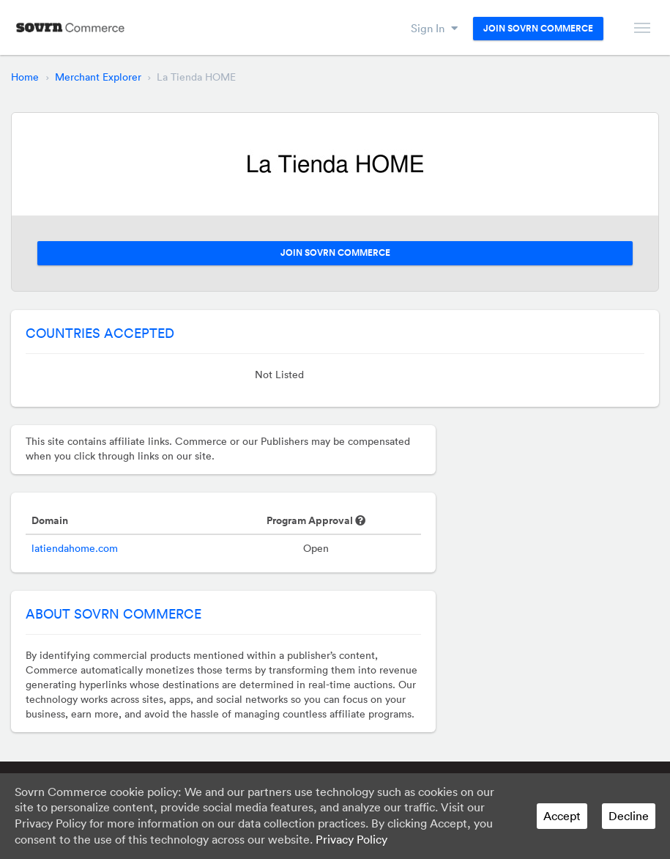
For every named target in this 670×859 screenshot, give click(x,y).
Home (25, 77)
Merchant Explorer (98, 77)
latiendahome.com (74, 548)
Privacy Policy (351, 839)
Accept (562, 815)
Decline (628, 815)
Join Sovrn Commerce (538, 28)
